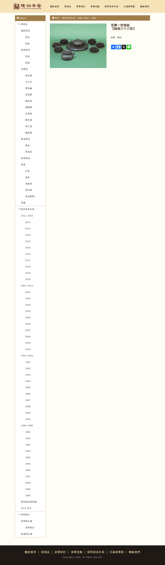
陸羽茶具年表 (112, 6)
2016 (28, 254)
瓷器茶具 (25, 50)
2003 (28, 305)
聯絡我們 (144, 6)
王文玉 (28, 82)
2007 (28, 330)
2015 (28, 247)
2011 (28, 222)
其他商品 (25, 158)
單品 (27, 37)
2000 (28, 419)
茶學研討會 (26, 521)
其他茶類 (29, 196)
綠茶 (27, 177)
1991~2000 (27, 355)
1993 (28, 374)
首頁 (55, 18)
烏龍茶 (28, 183)
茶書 (23, 202)
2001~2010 (27, 285)
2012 (28, 228)
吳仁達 (28, 126)
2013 (28, 235)
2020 (28, 279)
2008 (28, 336)
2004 (28, 311)
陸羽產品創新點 (29, 502)
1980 (28, 432)
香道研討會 (26, 534)
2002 (28, 298)
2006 (28, 324)
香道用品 (25, 139)
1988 (28, 483)
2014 (28, 241)
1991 (28, 362)
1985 (28, 463)
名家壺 (24, 69)
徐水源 (28, 75)
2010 (28, 349)
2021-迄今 (26, 508)
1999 (28, 413)
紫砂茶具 (25, 30)
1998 (28, 406)
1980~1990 (27, 425)
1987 (28, 476)
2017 (28, 260)
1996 (28, 394)
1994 (28, 381)
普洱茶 (28, 190)
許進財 (28, 113)
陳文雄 (28, 120)
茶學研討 (81, 6)
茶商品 (67, 6)
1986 (28, 470)
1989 (28, 489)
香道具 (28, 152)
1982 (28, 444)
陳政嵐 (28, 132)
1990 (28, 495)
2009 (28, 343)
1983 (28, 451)
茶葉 (23, 164)
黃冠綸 (28, 88)
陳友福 (28, 101)
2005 (28, 317)
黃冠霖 (28, 94)
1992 (28, 368)
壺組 (27, 43)
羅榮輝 (28, 107)
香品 (27, 145)
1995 (28, 387)
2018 (28, 266)
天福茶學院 (129, 6)
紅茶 (27, 171)
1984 (28, 457)
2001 (28, 292)
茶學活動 (95, 6)
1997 (28, 400)
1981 (28, 438)
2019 (28, 273)
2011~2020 (27, 215)
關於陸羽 (54, 6)
